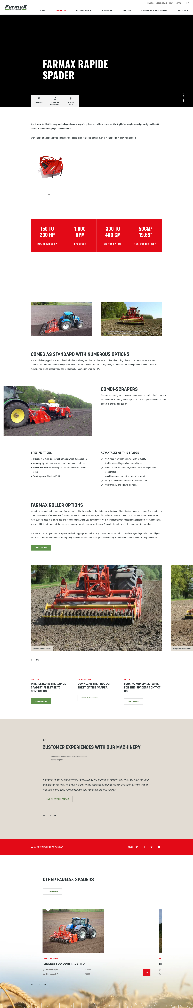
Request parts (71, 101)
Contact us (39, 100)
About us (182, 10)
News (171, 3)
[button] (32, 985)
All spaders (52, 891)
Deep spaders (82, 10)
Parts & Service (161, 3)
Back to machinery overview (47, 847)
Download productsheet (55, 101)
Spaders (60, 10)
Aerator (127, 10)
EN (187, 3)
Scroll (183, 97)
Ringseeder (107, 10)
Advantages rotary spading (154, 10)
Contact (178, 3)
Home (42, 10)
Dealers (150, 3)
